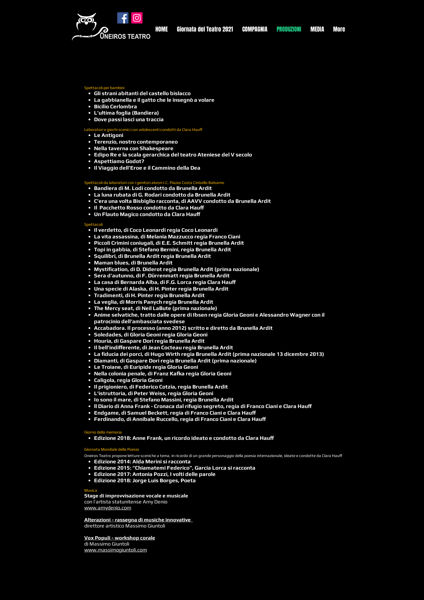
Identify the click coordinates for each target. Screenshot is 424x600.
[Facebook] (122, 17)
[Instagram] (136, 17)
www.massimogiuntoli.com (115, 550)
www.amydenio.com (107, 508)
